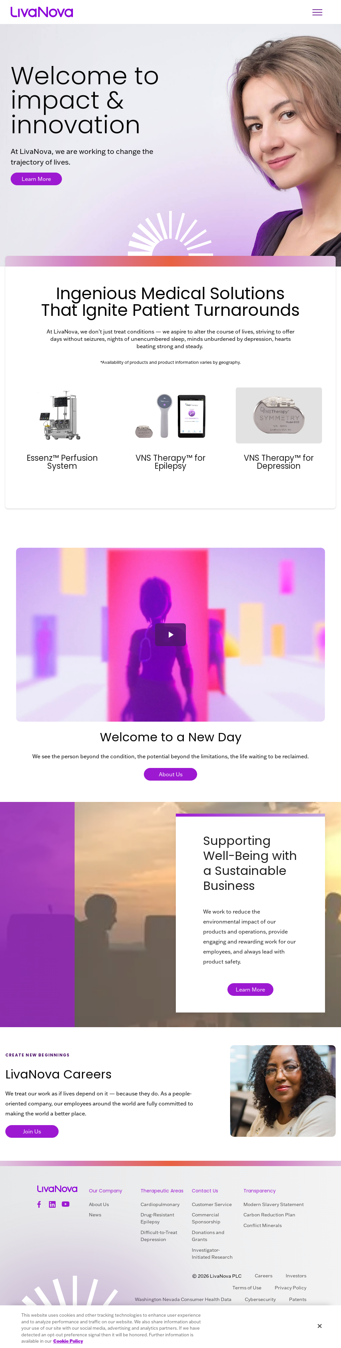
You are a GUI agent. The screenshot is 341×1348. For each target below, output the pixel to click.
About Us (170, 774)
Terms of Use (246, 1288)
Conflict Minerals (262, 1225)
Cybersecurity (260, 1299)
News (95, 1215)
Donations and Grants (208, 1235)
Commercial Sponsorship (206, 1218)
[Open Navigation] (317, 12)
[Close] (319, 1326)
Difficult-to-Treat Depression (159, 1235)
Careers (263, 1276)
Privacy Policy (290, 1288)
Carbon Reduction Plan (269, 1215)
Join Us (32, 1131)
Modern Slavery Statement (273, 1204)
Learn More (36, 179)
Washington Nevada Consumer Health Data (183, 1299)
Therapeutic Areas (162, 1190)
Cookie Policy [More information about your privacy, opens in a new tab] (68, 1341)
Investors (296, 1276)
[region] (170, 1326)
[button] (170, 635)
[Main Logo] (42, 12)
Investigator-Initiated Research (212, 1253)
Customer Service (212, 1204)
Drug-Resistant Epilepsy (157, 1218)
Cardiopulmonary (160, 1204)
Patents (297, 1299)
